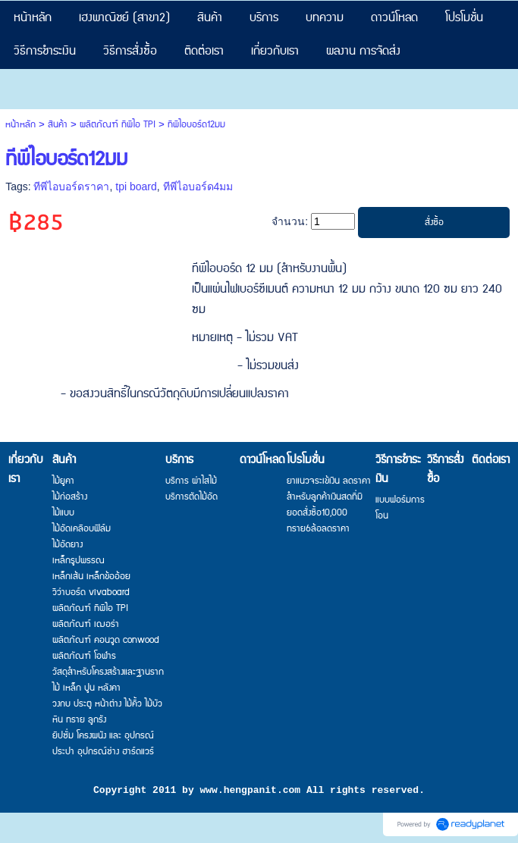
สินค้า (57, 125)
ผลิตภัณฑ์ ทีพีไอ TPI (117, 125)
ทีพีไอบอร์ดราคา (71, 186)
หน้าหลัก (20, 125)
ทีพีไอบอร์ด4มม (198, 186)
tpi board (135, 186)
